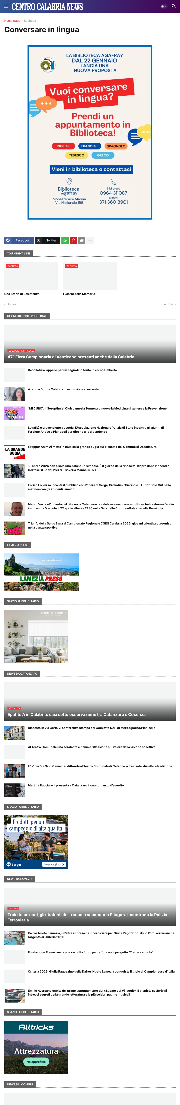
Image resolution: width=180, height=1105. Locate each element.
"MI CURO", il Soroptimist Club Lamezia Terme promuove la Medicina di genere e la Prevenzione (97, 408)
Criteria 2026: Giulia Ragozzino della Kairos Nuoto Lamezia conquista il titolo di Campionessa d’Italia (101, 971)
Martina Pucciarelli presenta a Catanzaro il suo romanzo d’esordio (76, 785)
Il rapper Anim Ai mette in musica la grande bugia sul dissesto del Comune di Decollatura (92, 446)
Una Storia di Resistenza (21, 294)
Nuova (11, 304)
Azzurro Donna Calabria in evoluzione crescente (63, 389)
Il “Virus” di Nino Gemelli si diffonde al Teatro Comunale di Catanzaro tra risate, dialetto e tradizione (100, 766)
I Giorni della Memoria (79, 294)
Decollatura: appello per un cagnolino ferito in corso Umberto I (73, 370)
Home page (12, 20)
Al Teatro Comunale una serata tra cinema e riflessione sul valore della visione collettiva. (92, 747)
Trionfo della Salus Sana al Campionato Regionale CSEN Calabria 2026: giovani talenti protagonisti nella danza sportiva (99, 525)
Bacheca (30, 20)
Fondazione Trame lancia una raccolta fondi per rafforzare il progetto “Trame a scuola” (90, 952)
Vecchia (168, 304)
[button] (6, 6)
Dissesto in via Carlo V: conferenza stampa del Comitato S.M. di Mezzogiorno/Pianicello (91, 728)
